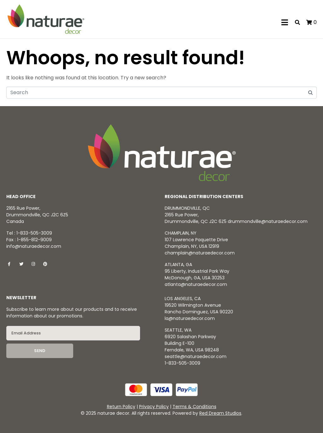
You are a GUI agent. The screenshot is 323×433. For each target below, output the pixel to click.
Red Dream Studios (220, 413)
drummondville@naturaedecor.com (268, 221)
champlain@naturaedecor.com (200, 253)
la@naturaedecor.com (190, 318)
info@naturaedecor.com (33, 246)
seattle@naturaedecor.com (195, 356)
